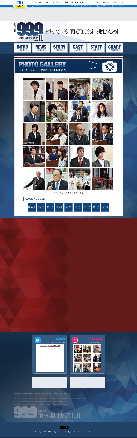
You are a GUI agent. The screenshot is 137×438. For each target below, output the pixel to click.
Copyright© (39, 433)
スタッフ (96, 48)
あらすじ (59, 48)
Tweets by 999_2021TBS (50, 347)
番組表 (20, 6)
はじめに (22, 48)
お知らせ (41, 48)
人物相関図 (114, 48)
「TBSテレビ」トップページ (20, 2)
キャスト (78, 48)
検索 (36, 6)
